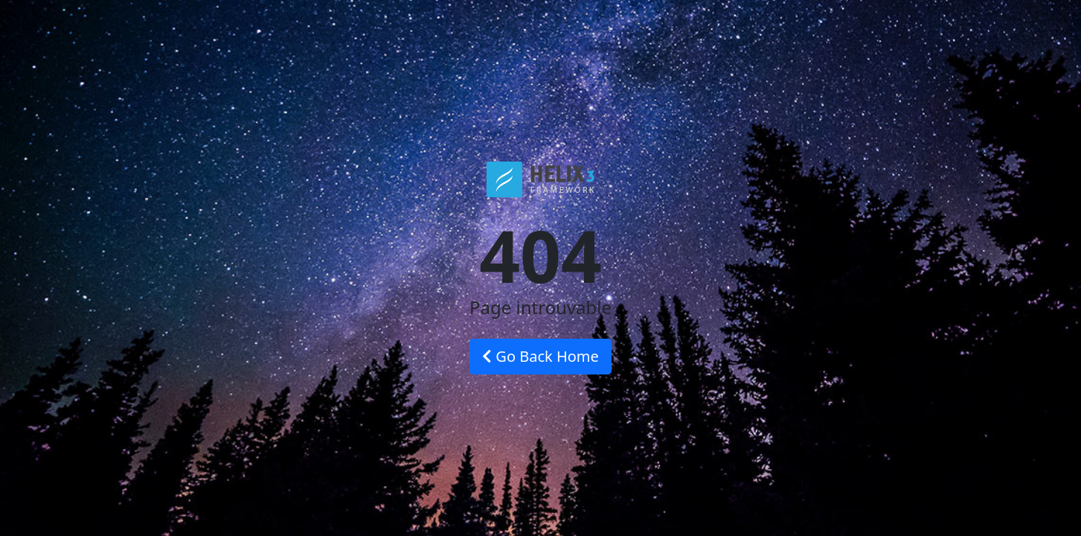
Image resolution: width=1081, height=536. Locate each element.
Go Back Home (540, 356)
